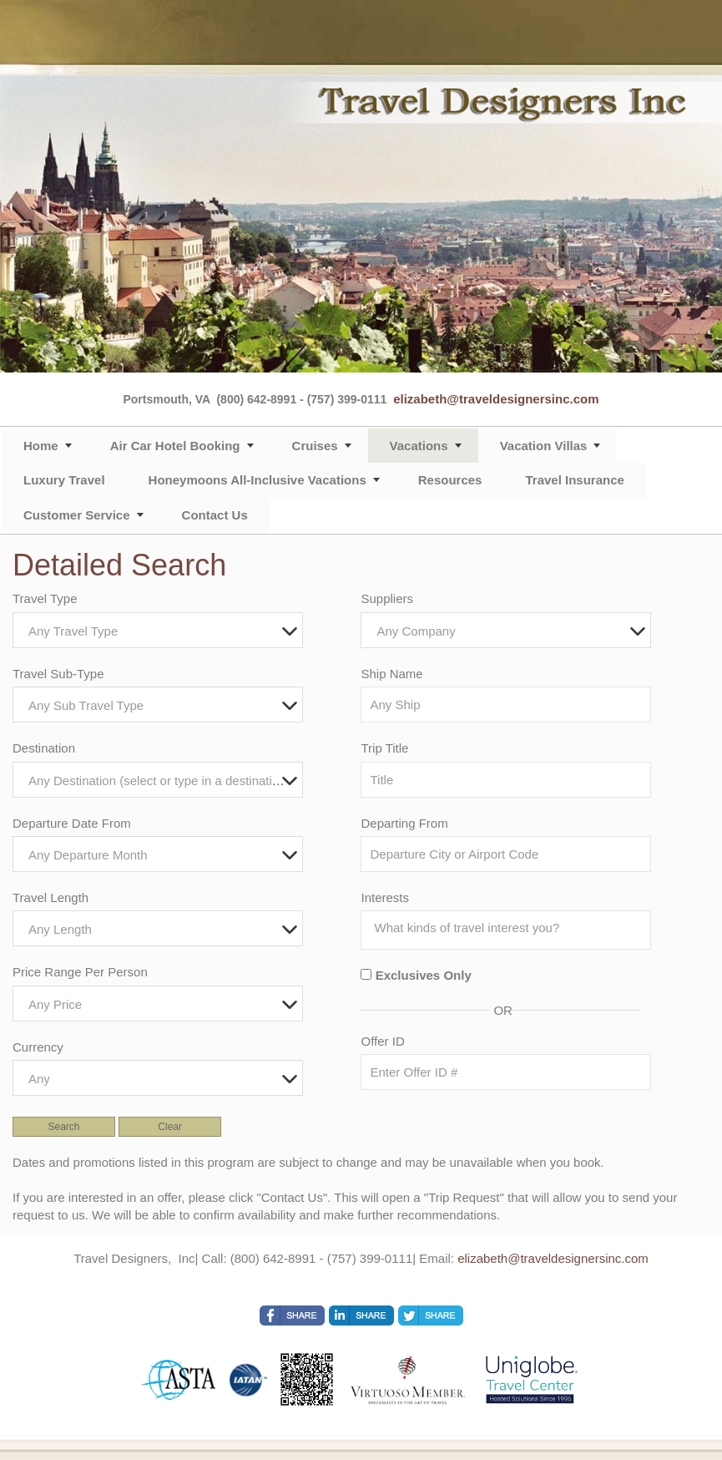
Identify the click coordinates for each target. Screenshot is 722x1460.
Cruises (315, 446)
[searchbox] (510, 927)
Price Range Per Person (80, 972)
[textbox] (162, 631)
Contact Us (215, 515)
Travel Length (50, 897)
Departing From (404, 823)
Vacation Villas (544, 446)
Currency (38, 1047)
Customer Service (76, 515)
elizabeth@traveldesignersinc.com (495, 399)
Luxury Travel (64, 480)
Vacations (419, 446)
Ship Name (391, 674)
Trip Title (384, 748)
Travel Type (45, 598)
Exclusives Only (424, 975)
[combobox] (158, 630)
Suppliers (387, 598)
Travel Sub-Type (58, 674)
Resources (450, 480)
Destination (44, 748)
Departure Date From (72, 823)
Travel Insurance (574, 480)
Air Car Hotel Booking (175, 446)
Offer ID (382, 1041)
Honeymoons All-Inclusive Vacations (257, 480)
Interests (385, 897)
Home (40, 446)
